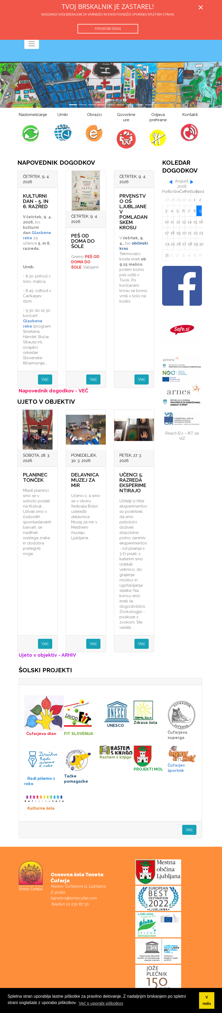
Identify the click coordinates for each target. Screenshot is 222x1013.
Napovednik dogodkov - (49, 390)
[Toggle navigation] (31, 43)
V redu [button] (207, 1000)
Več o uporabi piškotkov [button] (101, 1003)
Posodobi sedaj (108, 28)
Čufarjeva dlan (41, 733)
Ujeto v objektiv (38, 655)
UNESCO (115, 725)
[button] (16, 85)
